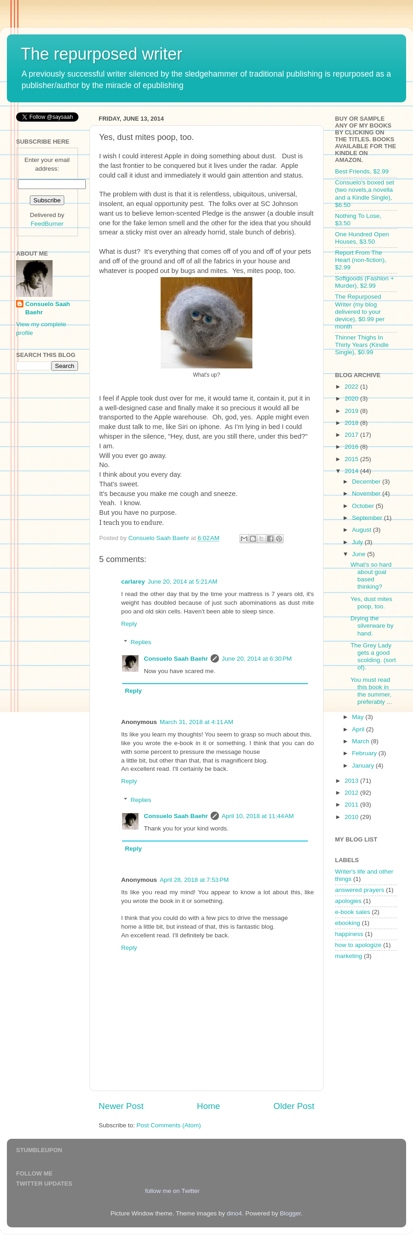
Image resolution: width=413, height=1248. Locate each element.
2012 (352, 792)
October (364, 505)
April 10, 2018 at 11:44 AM (258, 816)
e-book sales (352, 911)
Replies (141, 642)
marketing (348, 956)
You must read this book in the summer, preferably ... (371, 691)
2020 (352, 398)
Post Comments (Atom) (169, 1125)
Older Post (293, 1106)
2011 (352, 804)
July (358, 542)
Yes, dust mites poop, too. (371, 603)
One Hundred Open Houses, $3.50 (362, 238)
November (367, 493)
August (362, 529)
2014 (352, 471)
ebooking (347, 922)
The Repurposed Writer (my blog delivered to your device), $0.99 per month (360, 311)
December (367, 481)
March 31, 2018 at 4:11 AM (196, 722)
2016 (352, 446)
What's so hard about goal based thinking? (371, 576)
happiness (349, 933)
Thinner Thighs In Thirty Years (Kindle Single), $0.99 (362, 345)
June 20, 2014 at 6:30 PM (257, 658)
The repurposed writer (101, 54)
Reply (129, 623)
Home (208, 1106)
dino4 (234, 1213)
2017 (352, 434)
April (359, 729)
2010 (352, 816)
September (368, 517)
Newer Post (121, 1106)
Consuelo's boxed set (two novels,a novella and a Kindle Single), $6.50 (364, 193)
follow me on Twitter (172, 1190)
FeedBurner (47, 223)
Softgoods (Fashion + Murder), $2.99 (364, 282)
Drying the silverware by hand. (372, 625)
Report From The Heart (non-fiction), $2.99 (360, 260)
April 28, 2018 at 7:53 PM (194, 879)
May (358, 716)
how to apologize (358, 945)
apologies (348, 900)
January (364, 765)
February (365, 753)
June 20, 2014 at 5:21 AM (183, 581)
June (359, 554)
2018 (352, 422)
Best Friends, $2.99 (362, 171)
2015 (352, 459)
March (361, 741)
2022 (352, 386)
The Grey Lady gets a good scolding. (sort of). (373, 656)
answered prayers (359, 889)
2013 (352, 780)
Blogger (290, 1213)
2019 (352, 410)
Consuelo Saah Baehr (176, 658)
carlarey (133, 581)
